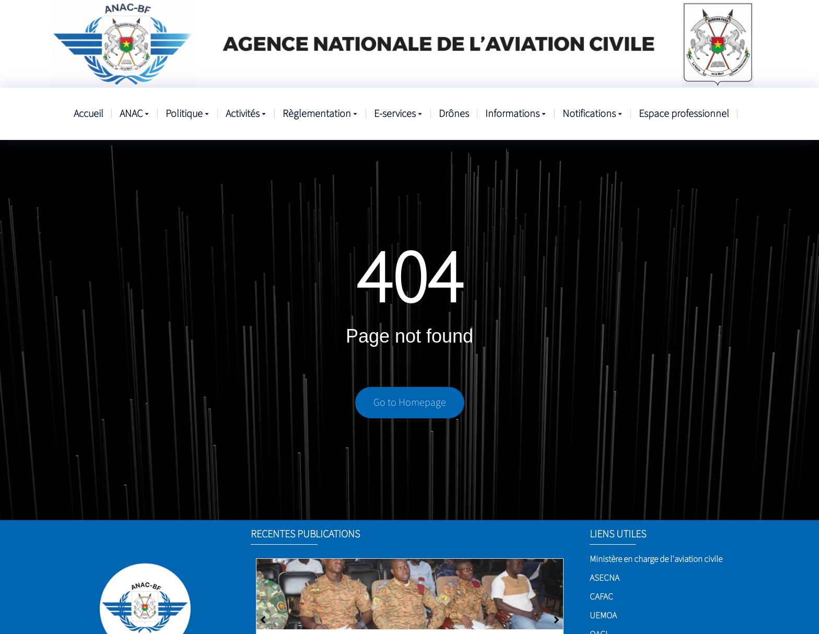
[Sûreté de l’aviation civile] (409, 594)
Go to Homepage (409, 402)
